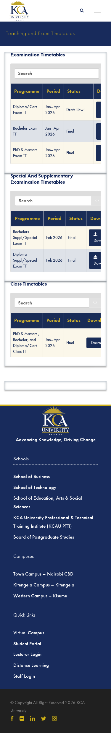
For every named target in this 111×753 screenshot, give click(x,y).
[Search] (97, 201)
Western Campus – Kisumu (40, 596)
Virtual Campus (28, 633)
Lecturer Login (27, 654)
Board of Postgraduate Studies (43, 537)
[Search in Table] (56, 74)
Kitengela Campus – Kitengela (43, 585)
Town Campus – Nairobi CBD (43, 574)
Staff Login (24, 676)
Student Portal (27, 643)
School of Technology (34, 487)
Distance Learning (31, 665)
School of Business (31, 476)
